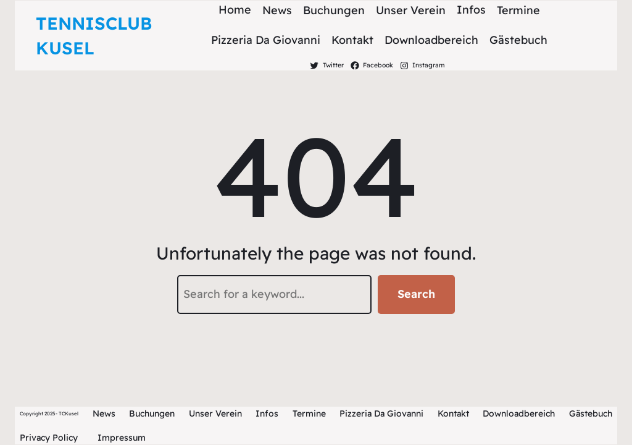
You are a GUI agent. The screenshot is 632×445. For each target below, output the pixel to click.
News (104, 413)
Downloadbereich (519, 413)
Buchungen (152, 413)
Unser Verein (215, 413)
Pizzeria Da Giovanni (381, 413)
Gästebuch (590, 413)
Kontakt (453, 413)
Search (416, 294)
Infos (267, 413)
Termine (309, 413)
